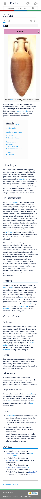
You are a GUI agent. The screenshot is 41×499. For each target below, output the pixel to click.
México (15, 202)
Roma (19, 111)
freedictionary (11, 453)
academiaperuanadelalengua (16, 467)
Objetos (15, 484)
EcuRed (14, 3)
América (9, 232)
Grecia (25, 111)
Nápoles (12, 416)
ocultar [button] (17, 124)
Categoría (7, 484)
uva (21, 297)
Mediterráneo (23, 306)
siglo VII (6, 308)
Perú (9, 202)
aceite (10, 401)
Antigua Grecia (29, 304)
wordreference (11, 460)
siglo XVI (22, 179)
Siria (11, 288)
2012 (15, 456)
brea (33, 394)
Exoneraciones (25, 496)
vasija (11, 99)
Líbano (5, 288)
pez (28, 394)
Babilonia (6, 350)
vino (31, 403)
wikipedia (31, 472)
